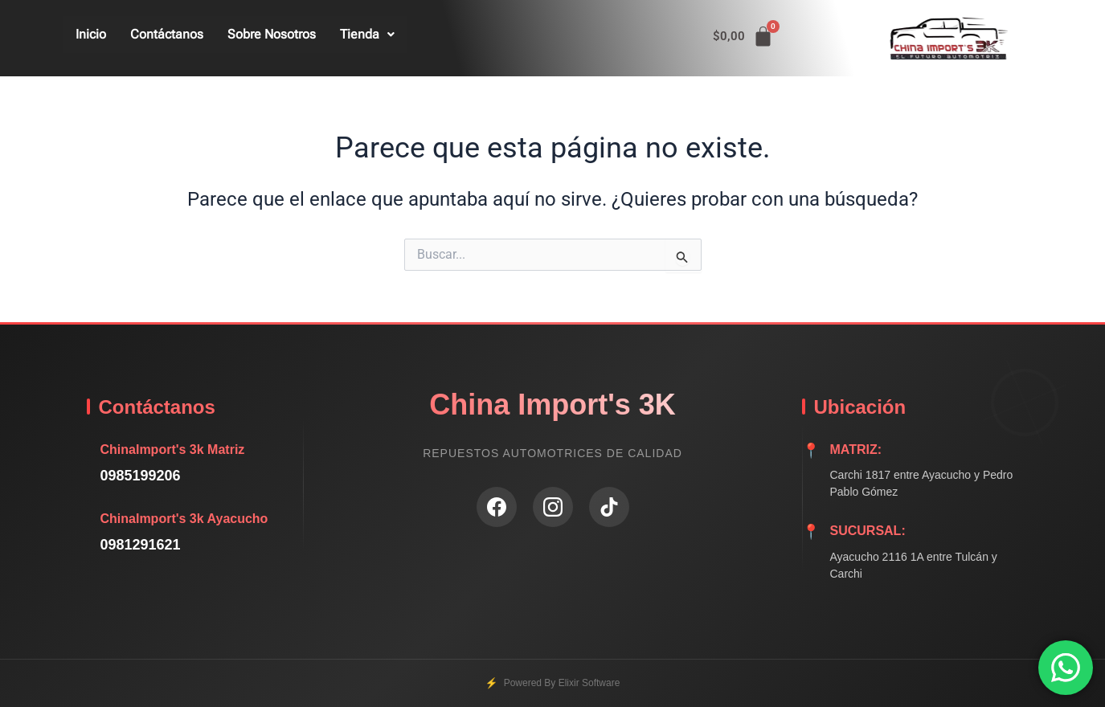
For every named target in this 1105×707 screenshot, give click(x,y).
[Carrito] (743, 36)
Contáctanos (166, 34)
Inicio (91, 34)
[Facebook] (497, 507)
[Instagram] (553, 507)
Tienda (367, 34)
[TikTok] (609, 507)
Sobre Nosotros (271, 34)
